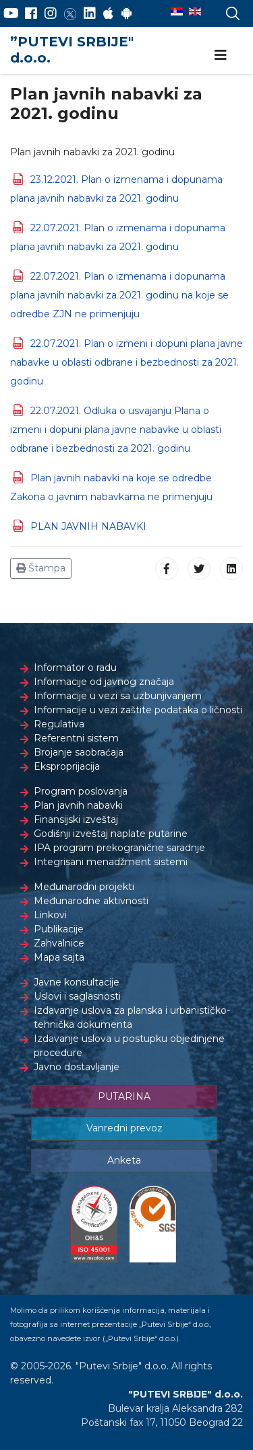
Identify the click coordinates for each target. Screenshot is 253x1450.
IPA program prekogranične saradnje (119, 848)
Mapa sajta (59, 957)
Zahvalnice (59, 943)
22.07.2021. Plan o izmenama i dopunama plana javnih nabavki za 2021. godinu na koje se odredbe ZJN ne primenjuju (119, 295)
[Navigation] (221, 55)
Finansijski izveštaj (76, 819)
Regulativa (59, 724)
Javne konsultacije (76, 982)
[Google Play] (127, 13)
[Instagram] (51, 13)
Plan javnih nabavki (78, 805)
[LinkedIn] (90, 13)
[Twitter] (70, 13)
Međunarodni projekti (84, 887)
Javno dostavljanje (76, 1067)
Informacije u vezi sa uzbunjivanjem (118, 696)
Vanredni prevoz (124, 1128)
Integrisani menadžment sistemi (111, 862)
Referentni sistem (76, 738)
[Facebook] (31, 13)
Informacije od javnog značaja (104, 682)
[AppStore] (108, 13)
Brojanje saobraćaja (78, 752)
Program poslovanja (81, 791)
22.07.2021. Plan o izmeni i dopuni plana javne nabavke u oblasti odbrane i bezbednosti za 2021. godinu (126, 362)
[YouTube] (11, 13)
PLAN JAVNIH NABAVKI (88, 526)
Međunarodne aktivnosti (91, 901)
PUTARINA (124, 1096)
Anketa (124, 1160)
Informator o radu (75, 667)
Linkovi (50, 915)
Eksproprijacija (67, 766)
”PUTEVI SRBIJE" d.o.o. (72, 50)
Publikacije (59, 929)
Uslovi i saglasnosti (77, 996)
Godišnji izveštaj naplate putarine (111, 834)
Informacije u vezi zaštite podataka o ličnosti (138, 710)
